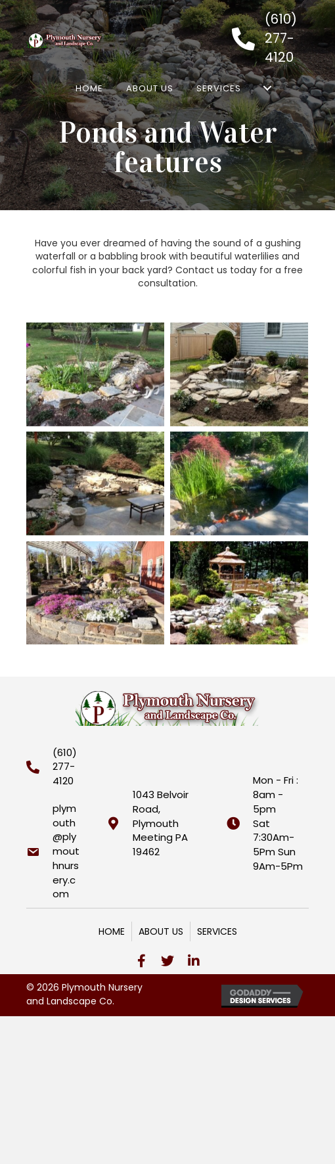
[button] (141, 961)
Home (112, 931)
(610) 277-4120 (281, 38)
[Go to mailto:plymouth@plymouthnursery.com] (53, 851)
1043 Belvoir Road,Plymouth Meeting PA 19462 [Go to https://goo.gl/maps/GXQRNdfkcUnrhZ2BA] (161, 823)
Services (217, 931)
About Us (161, 931)
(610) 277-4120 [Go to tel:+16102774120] (65, 767)
